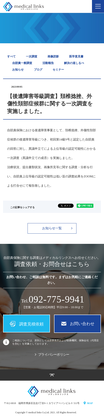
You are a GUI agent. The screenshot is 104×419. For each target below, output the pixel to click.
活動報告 (48, 63)
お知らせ (18, 69)
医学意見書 (76, 56)
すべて (11, 56)
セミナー (58, 69)
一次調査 (31, 56)
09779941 (56, 299)
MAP (88, 403)
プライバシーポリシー (52, 354)
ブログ (38, 69)
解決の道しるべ (74, 63)
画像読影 (53, 56)
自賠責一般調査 (22, 63)
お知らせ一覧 (57, 228)
